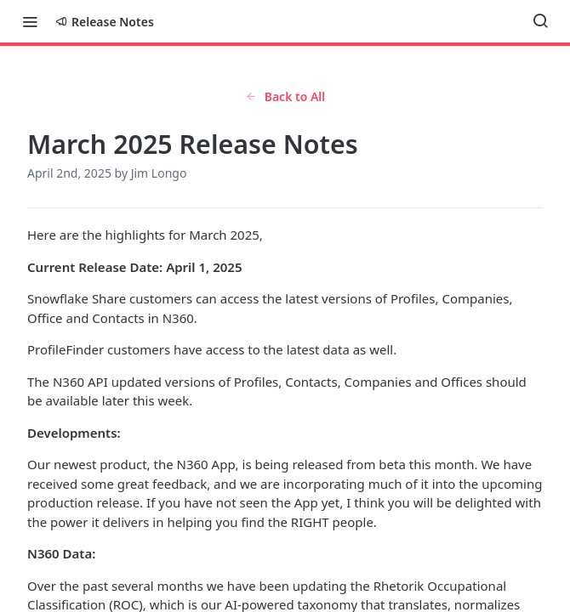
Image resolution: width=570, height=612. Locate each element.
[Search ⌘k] (540, 21)
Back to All (285, 96)
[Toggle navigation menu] (30, 21)
